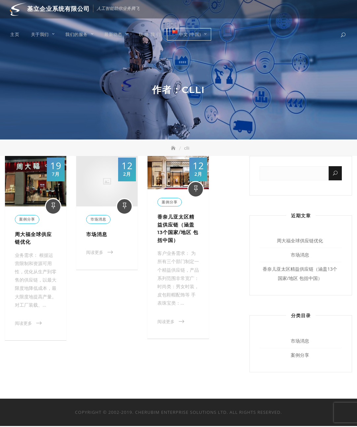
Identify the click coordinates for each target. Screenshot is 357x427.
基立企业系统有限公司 (58, 9)
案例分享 (27, 220)
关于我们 (40, 35)
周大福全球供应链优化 (300, 241)
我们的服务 (76, 35)
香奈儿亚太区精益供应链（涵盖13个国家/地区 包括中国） (300, 274)
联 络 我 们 (150, 35)
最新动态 (113, 35)
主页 (14, 35)
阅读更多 (23, 324)
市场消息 (98, 220)
